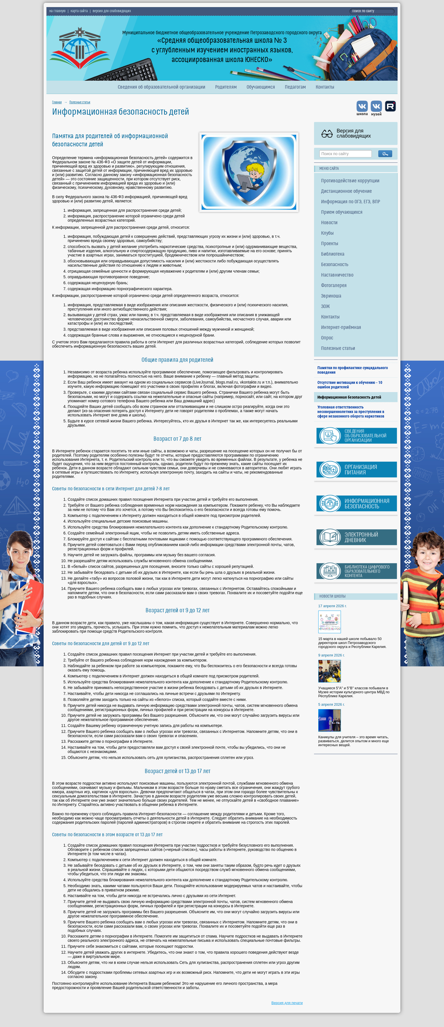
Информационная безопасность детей (349, 397)
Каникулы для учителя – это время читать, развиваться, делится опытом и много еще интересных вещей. (353, 741)
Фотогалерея (334, 285)
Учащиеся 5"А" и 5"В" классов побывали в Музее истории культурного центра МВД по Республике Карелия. (354, 692)
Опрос (327, 338)
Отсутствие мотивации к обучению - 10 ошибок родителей (349, 384)
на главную (57, 11)
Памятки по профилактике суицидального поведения (352, 370)
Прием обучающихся (341, 212)
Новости (329, 223)
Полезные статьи (79, 102)
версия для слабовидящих (112, 11)
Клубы (327, 233)
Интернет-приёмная (341, 327)
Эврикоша (331, 296)
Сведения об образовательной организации (161, 87)
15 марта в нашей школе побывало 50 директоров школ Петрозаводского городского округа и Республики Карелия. (352, 643)
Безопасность (334, 265)
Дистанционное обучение (346, 191)
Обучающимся (261, 87)
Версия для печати (287, 1003)
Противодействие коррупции (350, 181)
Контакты (325, 87)
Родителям (226, 87)
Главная (57, 102)
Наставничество (337, 275)
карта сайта (79, 11)
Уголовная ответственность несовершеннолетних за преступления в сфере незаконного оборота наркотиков (350, 411)
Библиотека (332, 254)
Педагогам (295, 87)
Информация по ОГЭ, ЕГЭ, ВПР (350, 202)
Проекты (329, 244)
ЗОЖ (325, 306)
